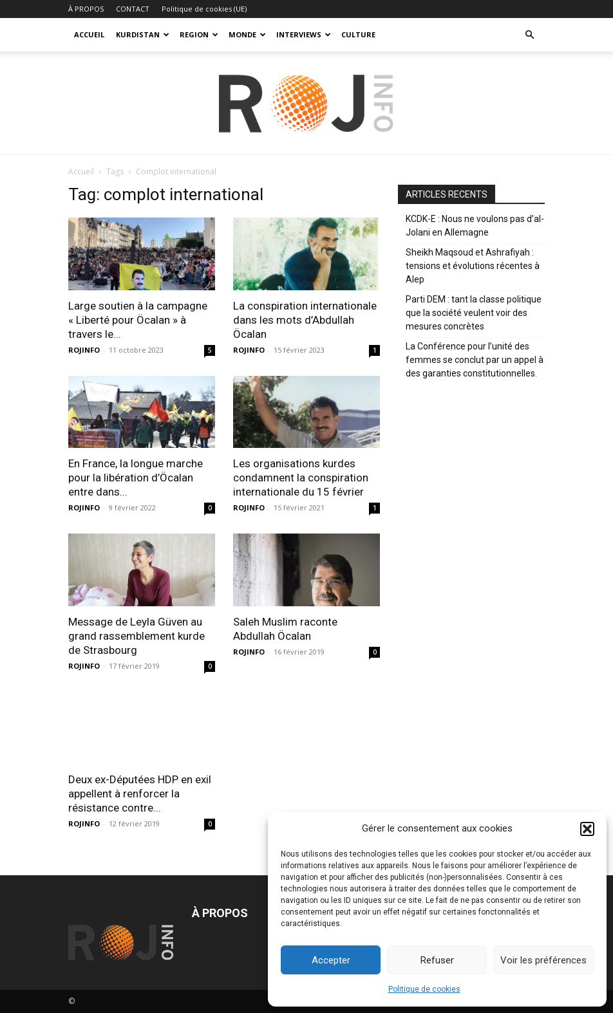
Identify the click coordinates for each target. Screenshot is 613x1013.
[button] (587, 828)
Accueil (81, 171)
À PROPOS (86, 9)
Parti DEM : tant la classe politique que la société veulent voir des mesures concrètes (474, 312)
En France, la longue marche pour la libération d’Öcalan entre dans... (135, 477)
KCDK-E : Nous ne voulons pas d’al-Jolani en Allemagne (475, 225)
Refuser (437, 960)
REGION (199, 34)
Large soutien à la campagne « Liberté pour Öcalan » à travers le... (137, 319)
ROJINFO (84, 350)
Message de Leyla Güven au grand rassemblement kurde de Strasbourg (136, 635)
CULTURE (358, 34)
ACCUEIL (89, 34)
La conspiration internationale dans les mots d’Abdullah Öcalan (305, 319)
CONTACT (132, 9)
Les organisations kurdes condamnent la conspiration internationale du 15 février (300, 477)
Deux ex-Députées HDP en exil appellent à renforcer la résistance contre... (139, 793)
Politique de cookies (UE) (204, 9)
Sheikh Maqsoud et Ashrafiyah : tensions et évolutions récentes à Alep (473, 265)
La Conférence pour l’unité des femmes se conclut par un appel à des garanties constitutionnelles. (474, 359)
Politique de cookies (424, 989)
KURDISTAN (142, 34)
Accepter (331, 960)
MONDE (247, 34)
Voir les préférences (543, 960)
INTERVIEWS (303, 34)
